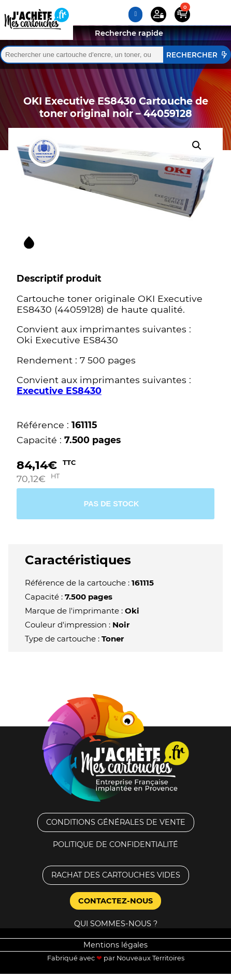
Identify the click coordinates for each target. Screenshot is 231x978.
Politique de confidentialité (115, 844)
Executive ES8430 (59, 390)
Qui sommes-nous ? (115, 923)
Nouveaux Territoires (150, 958)
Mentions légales (115, 945)
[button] (196, 145)
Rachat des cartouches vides (115, 875)
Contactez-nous (115, 901)
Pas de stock (111, 504)
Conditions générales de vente (115, 822)
